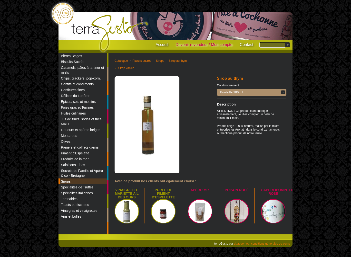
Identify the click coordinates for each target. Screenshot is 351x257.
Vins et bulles (71, 216)
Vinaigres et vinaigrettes (79, 211)
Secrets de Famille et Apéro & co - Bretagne (82, 173)
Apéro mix (200, 190)
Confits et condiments (77, 84)
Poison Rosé (237, 190)
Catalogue (121, 60)
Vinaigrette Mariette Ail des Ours (126, 193)
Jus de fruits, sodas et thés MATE (81, 121)
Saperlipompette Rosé (278, 191)
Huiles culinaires (73, 113)
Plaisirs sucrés (141, 60)
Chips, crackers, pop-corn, (81, 78)
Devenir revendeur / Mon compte (204, 45)
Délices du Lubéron (75, 96)
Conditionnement (228, 85)
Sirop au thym (178, 60)
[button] (251, 92)
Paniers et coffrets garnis (80, 147)
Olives (65, 141)
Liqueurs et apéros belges (80, 130)
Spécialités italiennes (77, 193)
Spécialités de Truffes (77, 187)
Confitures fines (73, 90)
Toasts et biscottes (75, 205)
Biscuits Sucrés (72, 62)
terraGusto (110, 33)
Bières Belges (71, 56)
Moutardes (69, 136)
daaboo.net (241, 243)
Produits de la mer (75, 159)
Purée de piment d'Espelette (163, 193)
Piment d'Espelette (75, 153)
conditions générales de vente (270, 243)
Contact (246, 45)
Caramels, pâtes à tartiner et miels (82, 70)
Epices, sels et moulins (78, 102)
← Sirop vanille (124, 68)
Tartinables (69, 199)
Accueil (162, 45)
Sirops (66, 181)
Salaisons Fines (73, 165)
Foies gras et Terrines (77, 107)
